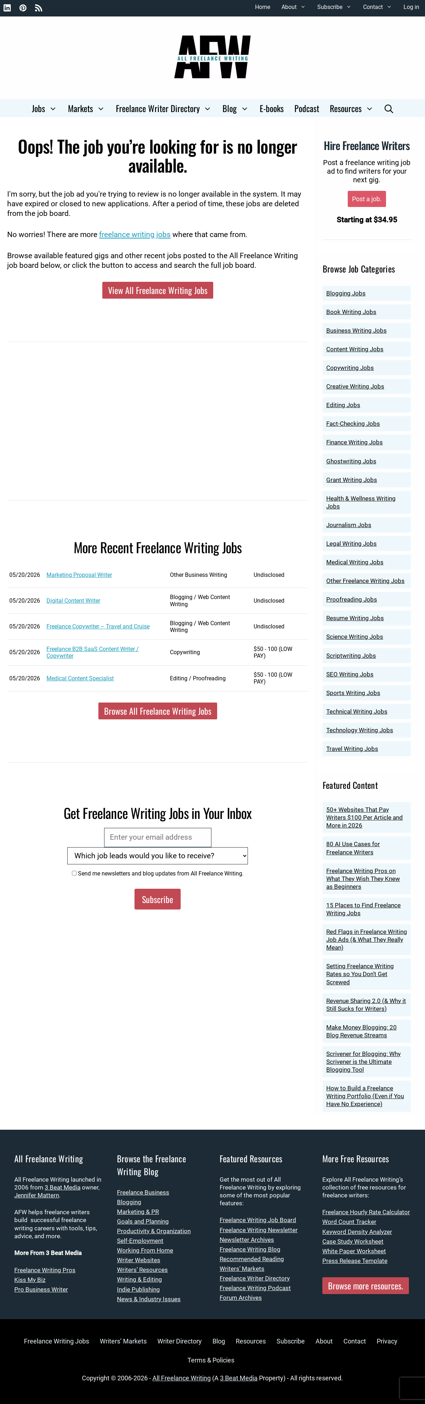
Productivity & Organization (154, 1231)
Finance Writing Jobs (354, 442)
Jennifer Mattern (36, 1195)
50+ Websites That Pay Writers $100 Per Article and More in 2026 (364, 817)
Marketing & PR (138, 1211)
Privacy (387, 1341)
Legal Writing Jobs (351, 543)
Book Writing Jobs (351, 311)
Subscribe (337, 7)
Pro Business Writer (41, 1289)
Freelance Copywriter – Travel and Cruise (98, 626)
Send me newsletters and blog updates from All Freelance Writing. (158, 873)
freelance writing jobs (135, 234)
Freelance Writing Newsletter (259, 1230)
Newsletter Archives (247, 1239)
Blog (238, 108)
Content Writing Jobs (355, 349)
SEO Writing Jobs (349, 674)
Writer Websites (138, 1260)
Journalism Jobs (348, 525)
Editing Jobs (343, 405)
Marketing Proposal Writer (79, 574)
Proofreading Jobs (351, 599)
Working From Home (145, 1250)
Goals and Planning (143, 1221)
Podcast (306, 108)
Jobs (47, 108)
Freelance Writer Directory (166, 108)
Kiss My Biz (29, 1279)
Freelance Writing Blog (250, 1249)
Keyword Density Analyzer (357, 1231)
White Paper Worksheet (354, 1251)
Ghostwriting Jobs (351, 461)
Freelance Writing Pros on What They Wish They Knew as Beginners (363, 878)
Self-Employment (140, 1240)
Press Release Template (354, 1260)
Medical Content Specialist (80, 678)
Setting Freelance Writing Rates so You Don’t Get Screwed (360, 973)
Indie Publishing (138, 1289)
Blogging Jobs (346, 293)
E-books (272, 108)
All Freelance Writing (181, 1378)
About (297, 7)
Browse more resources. (365, 1285)
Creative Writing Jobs (355, 386)
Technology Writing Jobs (359, 730)
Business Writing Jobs (356, 330)
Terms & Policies (210, 1360)
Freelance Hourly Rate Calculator (366, 1212)
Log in (411, 7)
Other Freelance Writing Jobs (365, 580)
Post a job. (367, 199)
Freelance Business (143, 1192)
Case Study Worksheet (353, 1241)
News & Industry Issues (149, 1299)
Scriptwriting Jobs (351, 655)
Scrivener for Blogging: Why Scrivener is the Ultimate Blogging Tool (363, 1061)
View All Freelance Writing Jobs (157, 290)
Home (262, 7)
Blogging (129, 1202)
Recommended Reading (252, 1259)
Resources (354, 108)
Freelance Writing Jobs (56, 1341)
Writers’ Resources (142, 1269)
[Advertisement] (157, 426)
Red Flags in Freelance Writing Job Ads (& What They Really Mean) (366, 939)
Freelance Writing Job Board (258, 1220)
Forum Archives (241, 1297)
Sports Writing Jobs (353, 692)
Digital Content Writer (73, 600)
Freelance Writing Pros (44, 1270)
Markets (89, 108)
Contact (380, 7)
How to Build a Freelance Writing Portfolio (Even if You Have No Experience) (365, 1096)
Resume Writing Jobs (355, 618)
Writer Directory (179, 1341)
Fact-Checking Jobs (353, 423)
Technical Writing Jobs (356, 711)
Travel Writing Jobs (352, 748)
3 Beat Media (62, 1187)
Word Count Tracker (349, 1221)
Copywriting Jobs (350, 367)
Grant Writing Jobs (351, 479)
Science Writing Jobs (354, 636)
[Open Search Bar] (389, 108)
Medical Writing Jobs (355, 562)
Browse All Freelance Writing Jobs (157, 710)
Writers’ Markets (242, 1268)
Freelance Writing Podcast (255, 1288)
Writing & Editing (139, 1279)
